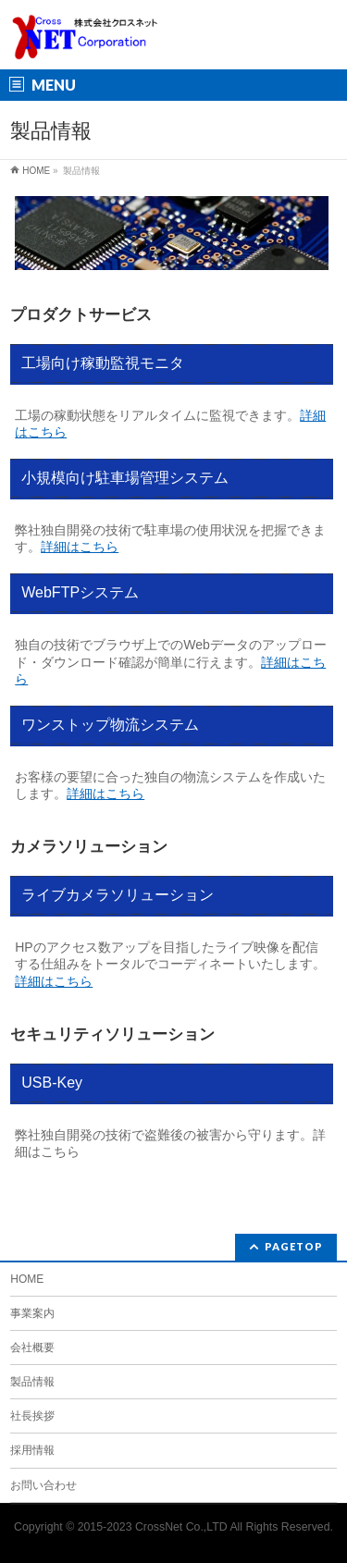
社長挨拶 (32, 1415)
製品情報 (32, 1381)
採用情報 (32, 1450)
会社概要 (32, 1347)
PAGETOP (294, 1246)
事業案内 (32, 1313)
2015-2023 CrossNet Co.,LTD (153, 1526)
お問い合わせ (43, 1485)
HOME (26, 1279)
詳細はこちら (79, 546)
